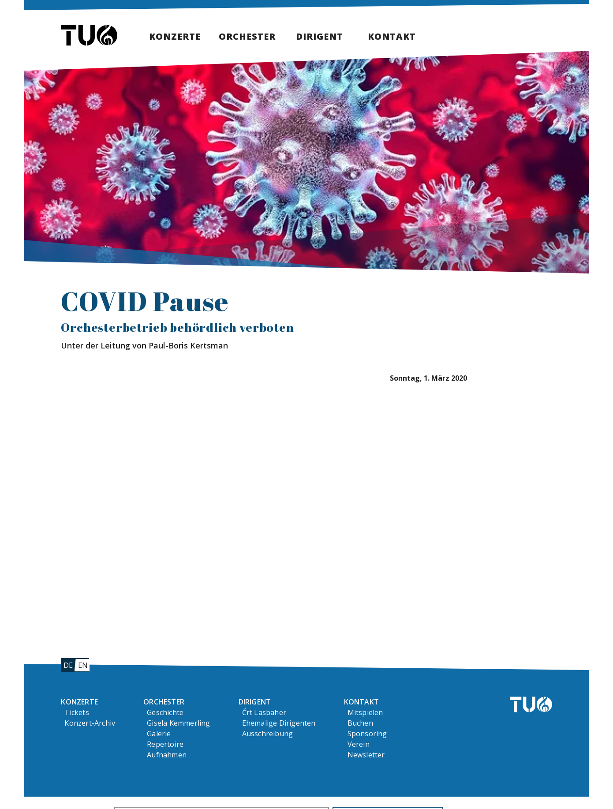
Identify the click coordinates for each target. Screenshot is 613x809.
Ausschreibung (267, 733)
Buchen (360, 723)
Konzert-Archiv (89, 723)
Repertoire (165, 744)
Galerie (159, 733)
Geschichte (165, 712)
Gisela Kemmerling (178, 723)
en (83, 665)
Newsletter (366, 755)
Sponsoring (367, 733)
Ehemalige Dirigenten (279, 723)
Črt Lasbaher (264, 712)
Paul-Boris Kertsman (188, 345)
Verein (359, 744)
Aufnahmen (167, 755)
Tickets (76, 712)
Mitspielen (365, 712)
